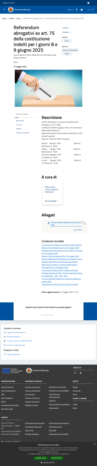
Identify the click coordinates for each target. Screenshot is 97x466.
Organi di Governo (7, 387)
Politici (3, 401)
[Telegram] (81, 9)
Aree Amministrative (8, 390)
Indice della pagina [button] (22, 114)
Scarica (77, 229)
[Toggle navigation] (4, 9)
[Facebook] (76, 9)
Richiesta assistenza (32, 434)
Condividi (67, 28)
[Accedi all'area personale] (88, 3)
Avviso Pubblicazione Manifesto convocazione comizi (62, 259)
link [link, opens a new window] (68, 454)
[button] (48, 463)
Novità (11, 18)
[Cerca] (93, 9)
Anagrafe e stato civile (32, 387)
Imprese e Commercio (32, 398)
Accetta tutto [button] (41, 458)
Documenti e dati (7, 409)
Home (4, 18)
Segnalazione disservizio (33, 427)
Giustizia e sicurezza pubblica (59, 390)
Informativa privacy (55, 427)
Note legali (52, 430)
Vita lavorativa (30, 394)
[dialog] (48, 454)
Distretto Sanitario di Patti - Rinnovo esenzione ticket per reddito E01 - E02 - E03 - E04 (62, 274)
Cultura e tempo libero (32, 390)
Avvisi (18, 18)
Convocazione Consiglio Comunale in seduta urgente (62, 245)
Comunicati (77, 390)
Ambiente (52, 400)
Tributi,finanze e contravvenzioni (54, 395)
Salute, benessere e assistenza (59, 404)
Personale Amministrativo (10, 405)
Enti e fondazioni (7, 398)
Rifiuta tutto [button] (56, 458)
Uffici (3, 394)
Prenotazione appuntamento (35, 423)
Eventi (75, 408)
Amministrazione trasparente (59, 423)
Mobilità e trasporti (31, 405)
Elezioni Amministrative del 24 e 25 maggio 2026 (60, 247)
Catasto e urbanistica (32, 401)
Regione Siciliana (9, 3)
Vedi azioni (67, 32)
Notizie (75, 387)
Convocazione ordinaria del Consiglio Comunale (60, 270)
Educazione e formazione (57, 387)
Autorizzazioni (54, 408)
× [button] (94, 444)
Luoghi (75, 404)
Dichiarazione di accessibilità (58, 434)
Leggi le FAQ (29, 430)
